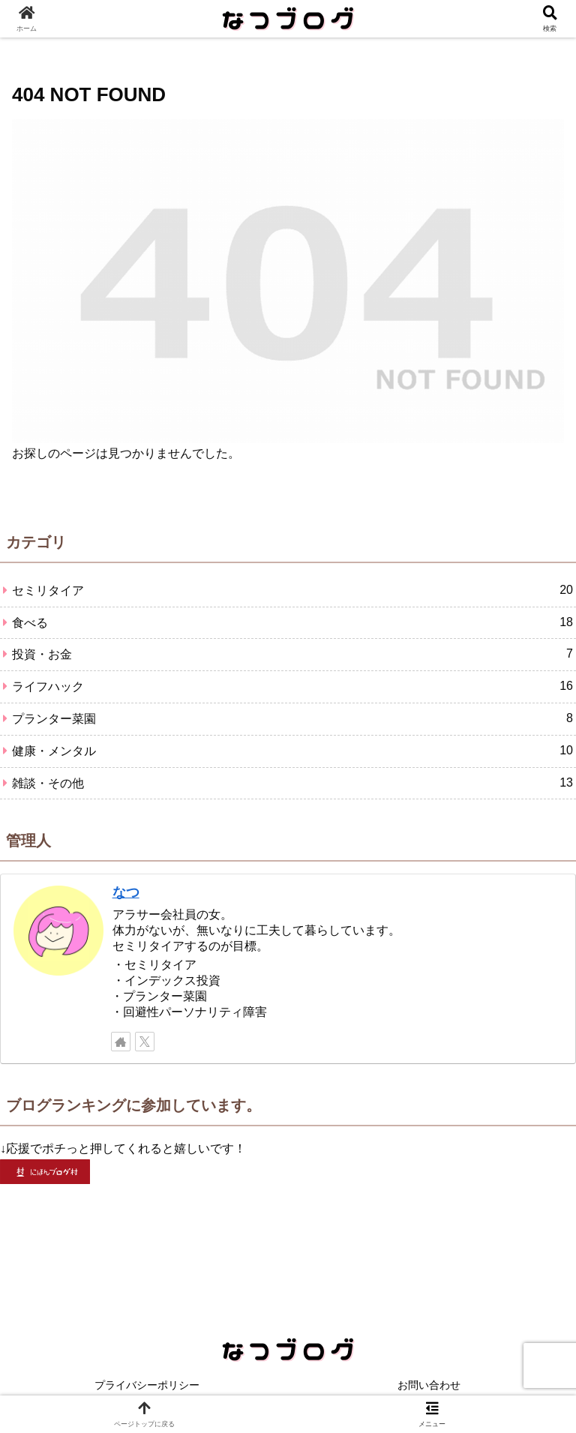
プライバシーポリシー (147, 1385)
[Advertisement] (288, 1239)
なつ (126, 892)
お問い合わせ (429, 1385)
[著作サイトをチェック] (120, 1041)
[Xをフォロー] (144, 1041)
